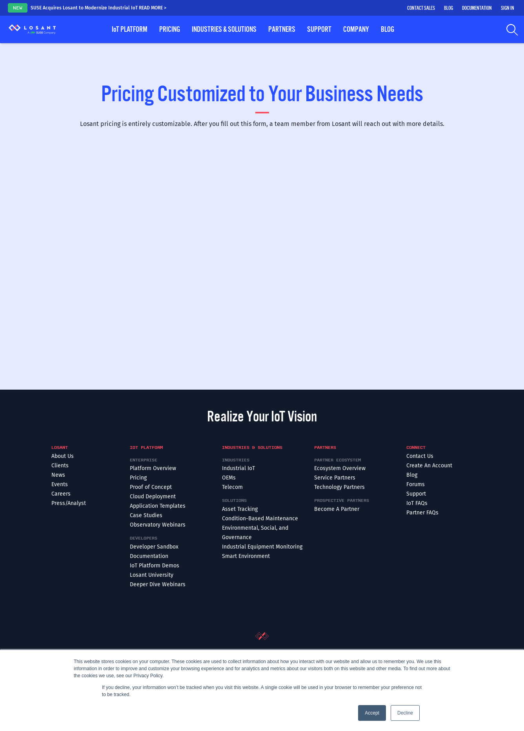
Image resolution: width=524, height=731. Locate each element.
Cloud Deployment (153, 496)
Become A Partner (336, 509)
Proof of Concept (151, 487)
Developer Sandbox (154, 546)
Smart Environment (246, 556)
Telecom (232, 487)
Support (416, 493)
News (58, 475)
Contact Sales (421, 8)
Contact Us (419, 456)
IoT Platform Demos (154, 565)
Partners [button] (281, 29)
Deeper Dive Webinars (158, 584)
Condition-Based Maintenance (260, 518)
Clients (60, 465)
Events (59, 484)
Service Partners (334, 477)
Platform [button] (129, 29)
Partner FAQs (422, 512)
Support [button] (319, 29)
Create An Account (429, 465)
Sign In (507, 8)
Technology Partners (339, 487)
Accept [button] (372, 713)
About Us (62, 456)
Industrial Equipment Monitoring (262, 546)
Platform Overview (153, 468)
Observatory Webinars (158, 524)
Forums (415, 484)
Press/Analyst (68, 503)
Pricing (169, 29)
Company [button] (356, 29)
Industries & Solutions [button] (224, 29)
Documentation (477, 8)
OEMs (229, 477)
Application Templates (158, 506)
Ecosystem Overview (340, 468)
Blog (448, 8)
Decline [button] (405, 713)
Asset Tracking (240, 509)
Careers (61, 493)
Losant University (151, 575)
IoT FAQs (417, 503)
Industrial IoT (238, 468)
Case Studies (146, 515)
